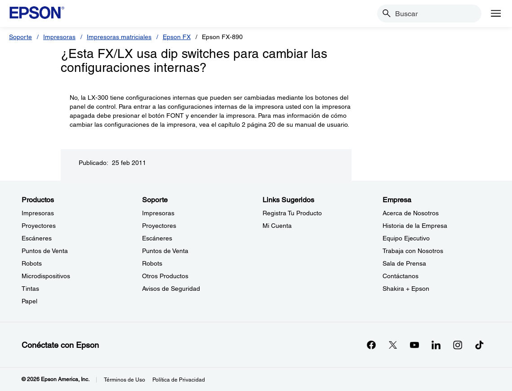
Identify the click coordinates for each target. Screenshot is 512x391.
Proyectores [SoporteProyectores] (159, 225)
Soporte (20, 36)
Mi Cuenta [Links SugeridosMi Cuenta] (277, 225)
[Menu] (496, 13)
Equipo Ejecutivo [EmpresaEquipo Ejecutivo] (406, 238)
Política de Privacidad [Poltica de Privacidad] (178, 380)
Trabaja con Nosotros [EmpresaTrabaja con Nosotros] (413, 250)
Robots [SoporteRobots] (152, 263)
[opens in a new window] (479, 345)
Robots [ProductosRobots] (32, 263)
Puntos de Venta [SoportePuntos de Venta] (165, 250)
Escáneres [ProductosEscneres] (37, 238)
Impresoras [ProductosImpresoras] (38, 213)
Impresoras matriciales (119, 36)
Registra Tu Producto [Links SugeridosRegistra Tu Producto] (292, 213)
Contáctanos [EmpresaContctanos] (401, 276)
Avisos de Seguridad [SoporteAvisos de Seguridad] (171, 288)
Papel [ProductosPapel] (29, 301)
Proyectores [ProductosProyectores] (39, 225)
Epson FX (177, 36)
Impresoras (59, 36)
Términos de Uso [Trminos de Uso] (124, 380)
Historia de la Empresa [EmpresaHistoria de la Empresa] (415, 225)
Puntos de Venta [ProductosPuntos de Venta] (45, 250)
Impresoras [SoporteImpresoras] (158, 213)
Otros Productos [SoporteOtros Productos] (165, 276)
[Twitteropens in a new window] (393, 345)
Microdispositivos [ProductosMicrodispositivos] (46, 276)
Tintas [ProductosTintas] (30, 288)
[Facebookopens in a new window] (371, 345)
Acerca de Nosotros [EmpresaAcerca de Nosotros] (411, 213)
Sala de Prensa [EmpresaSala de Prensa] (404, 263)
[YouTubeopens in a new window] (414, 345)
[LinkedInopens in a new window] (436, 345)
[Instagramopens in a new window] (458, 345)
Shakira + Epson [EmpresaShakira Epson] (406, 288)
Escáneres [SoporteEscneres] (157, 238)
